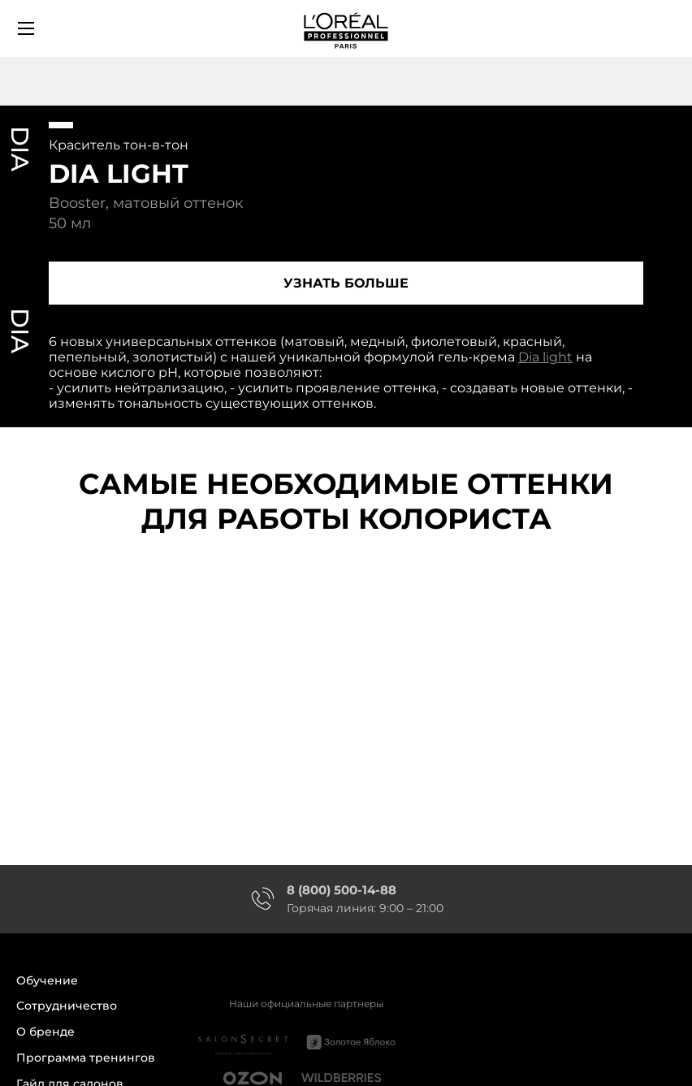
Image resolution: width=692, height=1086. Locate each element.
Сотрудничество (66, 1006)
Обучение (47, 981)
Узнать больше (346, 283)
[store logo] (346, 28)
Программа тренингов (85, 1058)
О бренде (45, 1032)
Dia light (545, 357)
